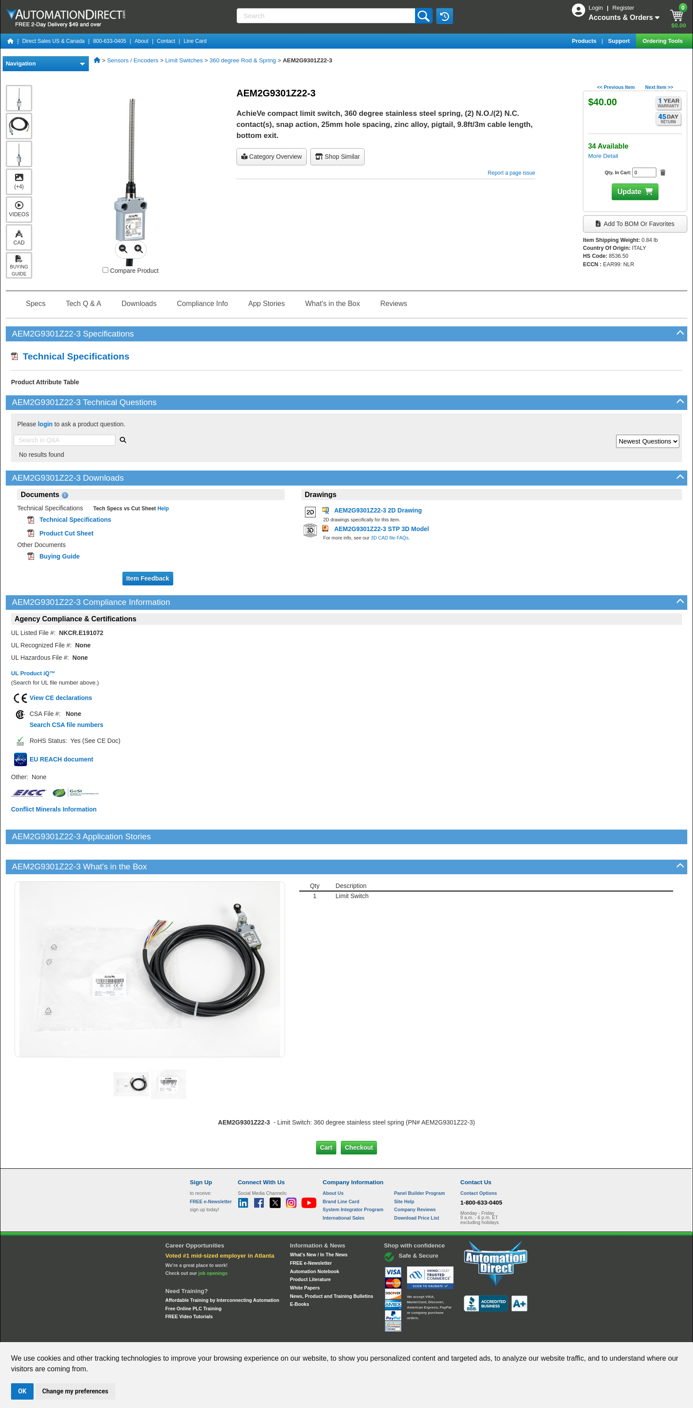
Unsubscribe (299, 1333)
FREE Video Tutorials (189, 1286)
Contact (166, 41)
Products (585, 41)
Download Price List (416, 1187)
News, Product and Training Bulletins (331, 1266)
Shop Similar (337, 156)
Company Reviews (415, 1179)
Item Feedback (147, 578)
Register (623, 7)
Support (620, 41)
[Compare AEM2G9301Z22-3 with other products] (105, 270)
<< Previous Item (616, 87)
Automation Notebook (314, 1241)
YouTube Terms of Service (460, 1333)
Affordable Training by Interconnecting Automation (222, 1270)
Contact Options (479, 1163)
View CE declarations (61, 697)
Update (629, 191)
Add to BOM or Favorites (635, 223)
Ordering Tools (663, 41)
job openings (213, 1243)
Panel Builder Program (419, 1163)
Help (162, 508)
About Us (333, 1163)
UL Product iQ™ (33, 673)
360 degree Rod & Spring (242, 60)
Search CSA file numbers (66, 724)
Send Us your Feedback (252, 1333)
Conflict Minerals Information (54, 809)
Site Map (208, 1333)
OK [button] (22, 1391)
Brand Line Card (341, 1171)
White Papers (305, 1257)
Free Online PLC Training (193, 1278)
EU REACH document (61, 759)
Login (597, 7)
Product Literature (310, 1249)
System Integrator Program (353, 1179)
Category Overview (271, 156)
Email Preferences (340, 1333)
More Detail (603, 156)
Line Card (194, 41)
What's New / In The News (318, 1224)
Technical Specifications (70, 356)
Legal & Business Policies (396, 1333)
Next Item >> (659, 87)
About (141, 41)
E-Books (299, 1274)
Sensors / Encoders (132, 60)
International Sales (344, 1187)
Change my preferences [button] (75, 1391)
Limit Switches (184, 60)
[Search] (326, 15)
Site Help (404, 1171)
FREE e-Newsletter (311, 1233)
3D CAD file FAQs (389, 537)
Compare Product (131, 270)
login (45, 424)
